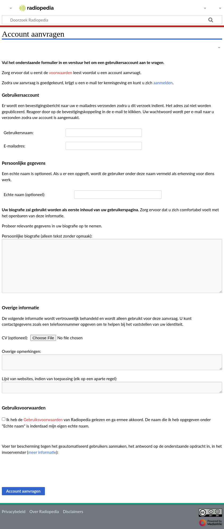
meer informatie (42, 452)
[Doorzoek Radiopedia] (112, 19)
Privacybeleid (14, 511)
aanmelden (163, 82)
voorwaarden (60, 72)
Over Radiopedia (44, 511)
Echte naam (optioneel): (24, 194)
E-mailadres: (14, 145)
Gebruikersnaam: (18, 132)
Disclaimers (73, 511)
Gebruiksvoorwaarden (43, 419)
